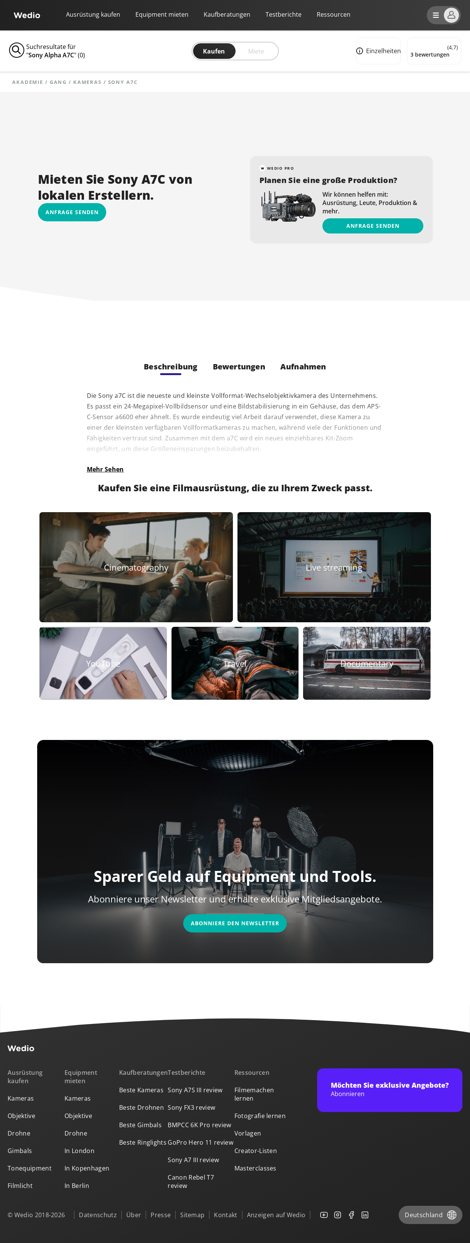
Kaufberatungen (227, 14)
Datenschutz (98, 1215)
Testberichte (284, 14)
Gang (58, 82)
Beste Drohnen (141, 1107)
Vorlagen (247, 1133)
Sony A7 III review (193, 1160)
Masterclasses (255, 1168)
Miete (256, 51)
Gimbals (20, 1151)
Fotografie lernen (260, 1116)
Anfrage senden (372, 225)
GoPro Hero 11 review (200, 1142)
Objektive (21, 1116)
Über (133, 1215)
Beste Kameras (141, 1090)
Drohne (19, 1133)
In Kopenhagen (86, 1168)
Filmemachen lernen (254, 1094)
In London (79, 1151)
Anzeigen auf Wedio (276, 1215)
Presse (161, 1215)
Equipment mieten (162, 14)
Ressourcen (251, 1072)
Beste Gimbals (140, 1125)
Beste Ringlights (143, 1142)
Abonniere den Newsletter (235, 923)
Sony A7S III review (195, 1090)
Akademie (27, 82)
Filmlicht (20, 1185)
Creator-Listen (255, 1151)
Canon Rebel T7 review (191, 1181)
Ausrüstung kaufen (93, 14)
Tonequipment (30, 1168)
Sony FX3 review (191, 1107)
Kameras (87, 82)
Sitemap (192, 1215)
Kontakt (225, 1215)
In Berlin (76, 1185)
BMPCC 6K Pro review (199, 1125)
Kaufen (214, 51)
